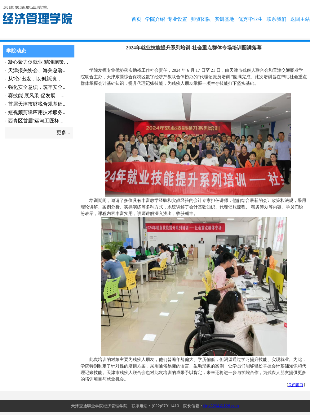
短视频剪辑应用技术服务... (37, 112)
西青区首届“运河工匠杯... (36, 120)
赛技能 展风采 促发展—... (36, 95)
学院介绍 (155, 19)
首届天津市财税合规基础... (37, 104)
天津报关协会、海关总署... (37, 70)
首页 (136, 19)
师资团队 (201, 19)
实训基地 (224, 19)
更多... (63, 132)
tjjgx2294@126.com (221, 406)
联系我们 (276, 19)
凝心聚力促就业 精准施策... (38, 62)
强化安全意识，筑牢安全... (37, 87)
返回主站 (300, 19)
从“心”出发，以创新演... (34, 78)
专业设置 (177, 19)
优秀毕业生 (250, 19)
